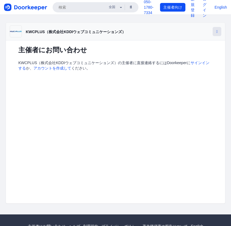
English (221, 7)
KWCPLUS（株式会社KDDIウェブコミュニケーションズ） (76, 32)
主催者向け (172, 7)
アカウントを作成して (52, 68)
